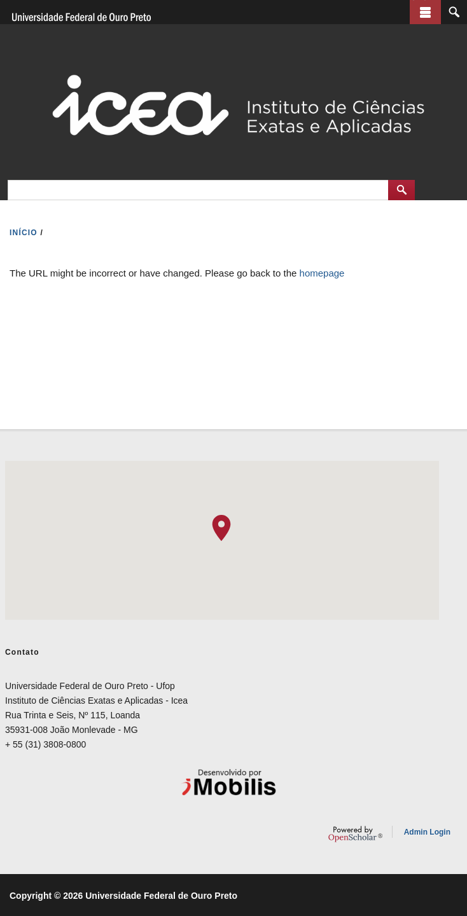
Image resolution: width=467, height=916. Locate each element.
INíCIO (24, 232)
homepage (322, 273)
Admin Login (427, 832)
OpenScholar (355, 834)
